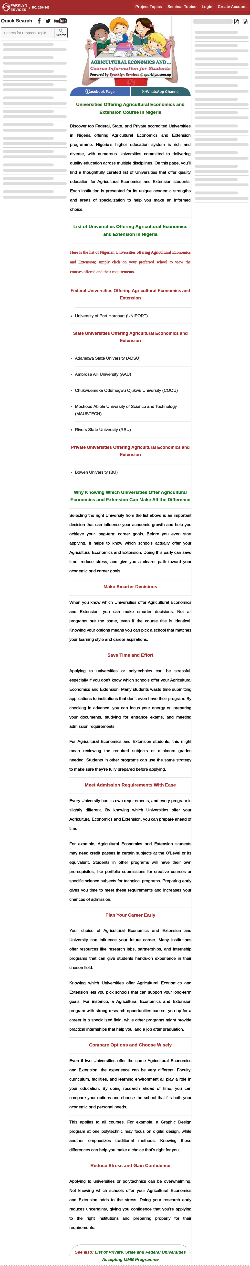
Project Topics (148, 7)
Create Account (232, 7)
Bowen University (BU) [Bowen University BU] (96, 472)
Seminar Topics (181, 7)
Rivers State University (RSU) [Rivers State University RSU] (103, 429)
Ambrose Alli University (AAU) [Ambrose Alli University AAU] (103, 374)
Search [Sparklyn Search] (61, 33)
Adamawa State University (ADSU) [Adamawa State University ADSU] (108, 358)
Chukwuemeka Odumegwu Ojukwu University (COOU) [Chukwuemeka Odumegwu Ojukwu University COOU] (126, 390)
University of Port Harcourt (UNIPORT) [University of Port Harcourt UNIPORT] (111, 315)
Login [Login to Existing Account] (207, 7)
